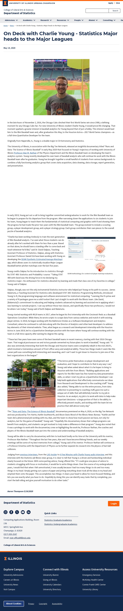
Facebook (11, 512)
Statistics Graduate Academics (58, 520)
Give (118, 3)
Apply (110, 3)
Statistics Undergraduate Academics (60, 524)
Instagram (5, 512)
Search (115, 10)
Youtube (22, 512)
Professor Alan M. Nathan (25, 152)
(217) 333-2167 (10, 534)
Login (114, 503)
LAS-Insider (52, 454)
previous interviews (28, 454)
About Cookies (13, 603)
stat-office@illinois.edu (20, 537)
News (12, 25)
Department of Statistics (19, 13)
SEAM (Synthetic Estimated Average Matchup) (41, 259)
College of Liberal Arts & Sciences (19, 10)
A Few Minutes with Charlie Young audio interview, (82, 454)
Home (6, 25)
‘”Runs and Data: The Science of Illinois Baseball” (33, 411)
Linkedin (28, 512)
